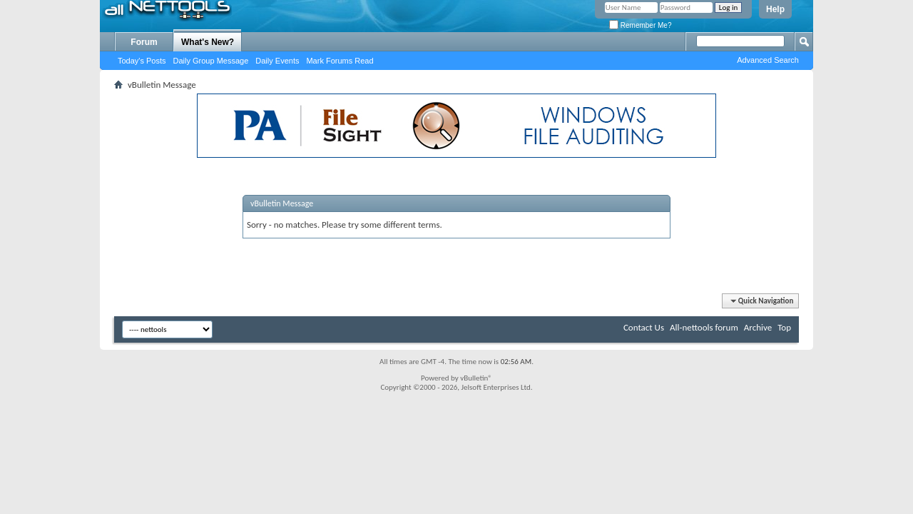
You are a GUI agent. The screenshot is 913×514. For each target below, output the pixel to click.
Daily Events (277, 60)
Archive (758, 327)
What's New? (207, 42)
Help (775, 9)
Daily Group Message (211, 60)
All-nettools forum (704, 327)
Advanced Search (768, 60)
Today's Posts (142, 60)
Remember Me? (640, 25)
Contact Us (643, 327)
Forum (144, 42)
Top (784, 327)
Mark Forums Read (339, 60)
